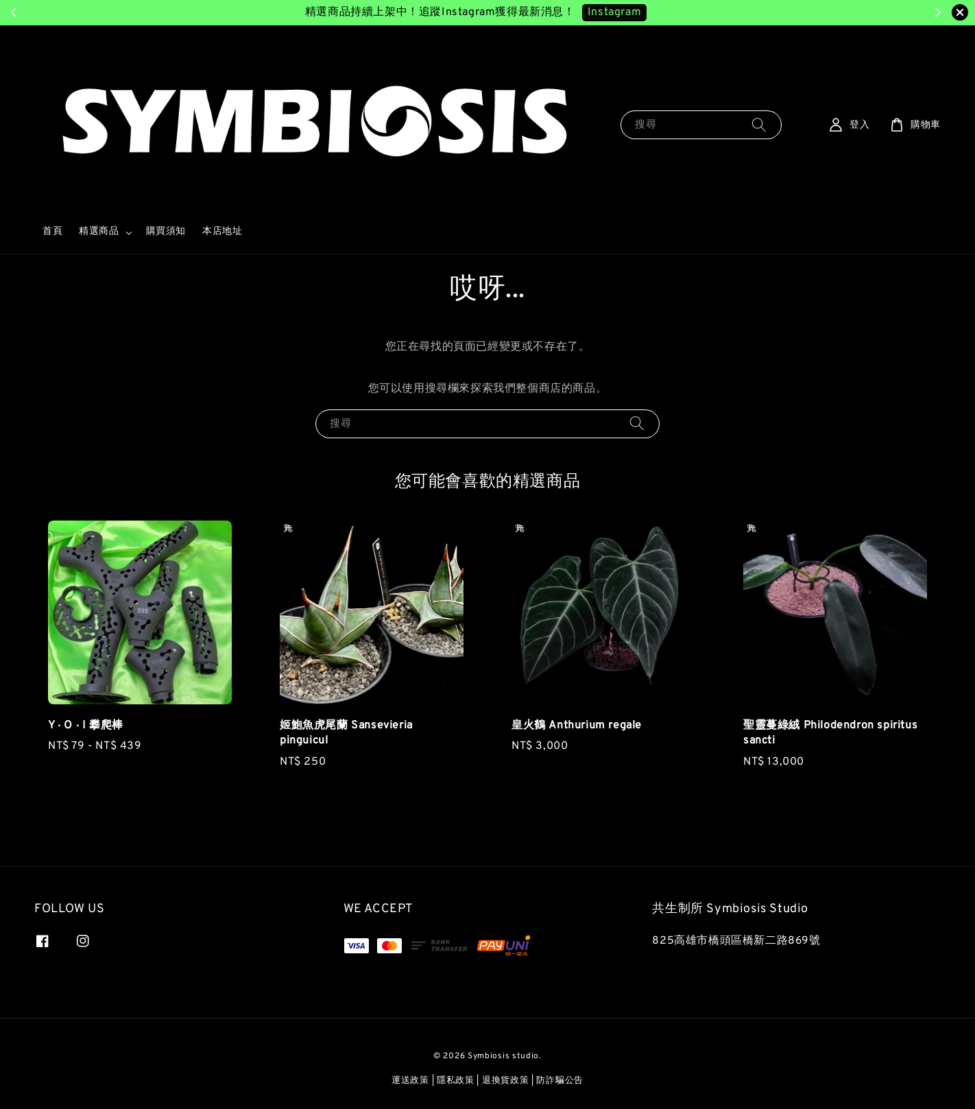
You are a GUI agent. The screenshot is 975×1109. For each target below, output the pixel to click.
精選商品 (99, 231)
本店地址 (222, 231)
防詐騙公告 (559, 1080)
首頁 (52, 231)
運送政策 (410, 1080)
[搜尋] (759, 124)
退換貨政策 (505, 1080)
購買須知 (166, 231)
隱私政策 (455, 1080)
